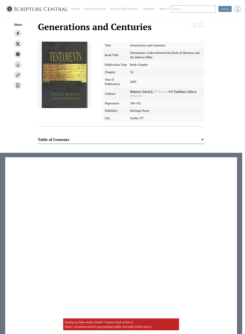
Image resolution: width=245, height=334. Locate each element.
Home (75, 9)
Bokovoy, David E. (141, 91)
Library (149, 9)
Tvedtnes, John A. (185, 91)
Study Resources (124, 9)
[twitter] (18, 44)
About (164, 9)
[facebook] (18, 33)
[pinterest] (18, 54)
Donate (225, 8)
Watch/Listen (95, 9)
